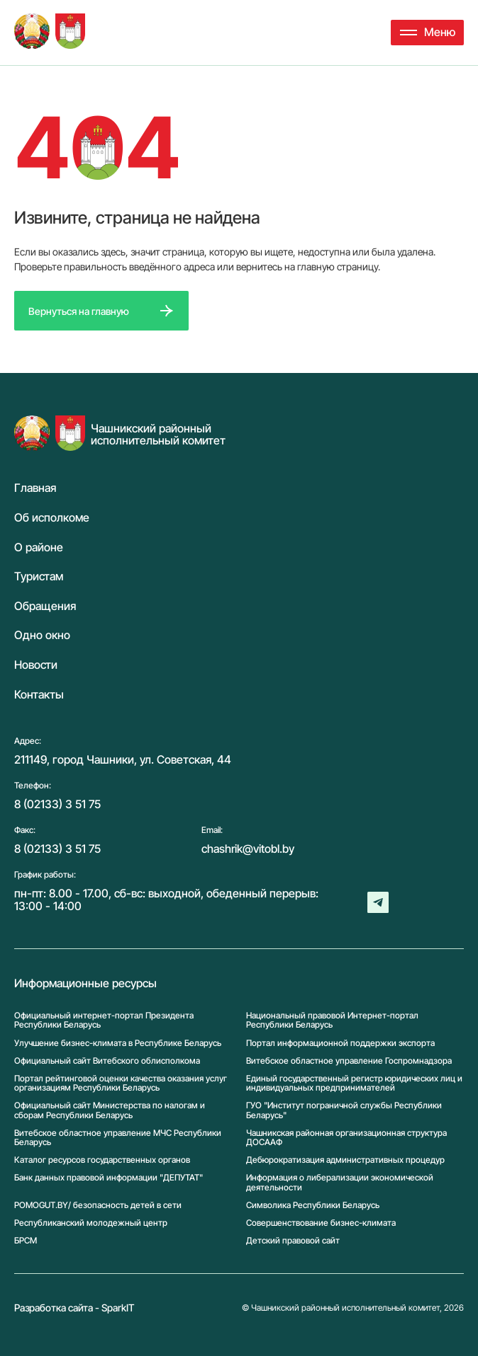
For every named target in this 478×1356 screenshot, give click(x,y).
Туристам (38, 576)
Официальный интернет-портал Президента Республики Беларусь (104, 1020)
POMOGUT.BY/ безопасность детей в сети (98, 1205)
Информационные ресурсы (85, 983)
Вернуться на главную (78, 311)
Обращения (45, 606)
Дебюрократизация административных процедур (345, 1159)
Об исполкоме (51, 518)
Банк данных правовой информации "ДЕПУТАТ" (108, 1178)
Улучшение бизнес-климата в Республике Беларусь (117, 1042)
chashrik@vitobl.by (247, 848)
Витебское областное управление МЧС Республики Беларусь (117, 1137)
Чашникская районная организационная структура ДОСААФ (346, 1137)
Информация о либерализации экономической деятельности (339, 1182)
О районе (38, 547)
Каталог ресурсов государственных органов (102, 1159)
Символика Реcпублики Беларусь (312, 1205)
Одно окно (42, 635)
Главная (35, 488)
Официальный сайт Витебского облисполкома (107, 1060)
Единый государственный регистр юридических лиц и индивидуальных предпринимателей (354, 1083)
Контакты (39, 695)
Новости (35, 665)
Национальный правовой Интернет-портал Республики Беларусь (332, 1020)
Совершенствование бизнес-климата (321, 1222)
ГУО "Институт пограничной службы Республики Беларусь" (344, 1110)
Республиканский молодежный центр (90, 1222)
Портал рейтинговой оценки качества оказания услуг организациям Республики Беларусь (120, 1083)
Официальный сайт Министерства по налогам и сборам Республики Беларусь (109, 1110)
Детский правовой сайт (293, 1240)
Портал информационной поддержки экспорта (340, 1042)
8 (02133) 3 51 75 (57, 804)
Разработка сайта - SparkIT (74, 1307)
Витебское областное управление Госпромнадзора (349, 1060)
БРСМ (25, 1240)
